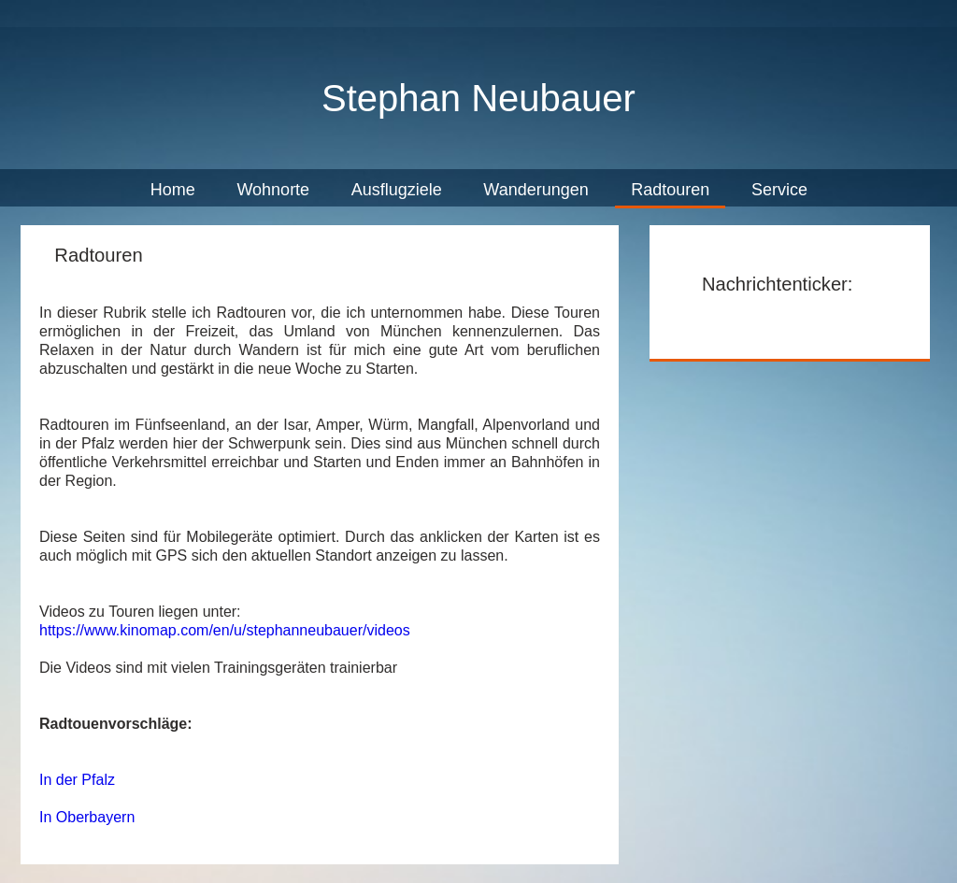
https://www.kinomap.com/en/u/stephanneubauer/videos (224, 630)
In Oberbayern (87, 817)
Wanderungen (538, 189)
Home (172, 189)
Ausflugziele (396, 189)
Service (779, 189)
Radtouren (670, 189)
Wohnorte (272, 189)
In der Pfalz (77, 780)
